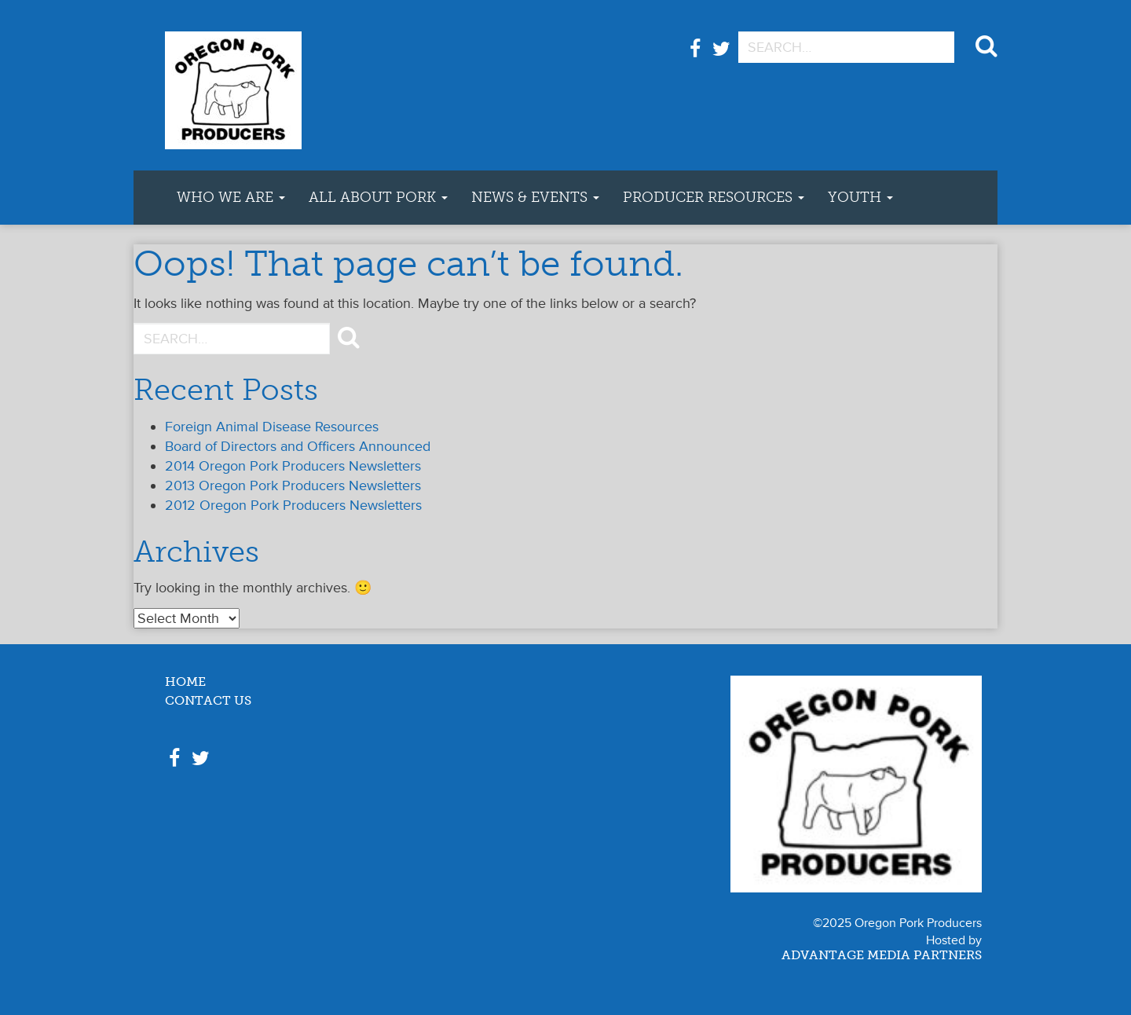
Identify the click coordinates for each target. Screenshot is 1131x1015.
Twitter (721, 57)
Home (185, 682)
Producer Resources (713, 197)
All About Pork (378, 197)
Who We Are (231, 197)
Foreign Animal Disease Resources (272, 426)
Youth (860, 197)
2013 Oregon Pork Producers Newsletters (293, 485)
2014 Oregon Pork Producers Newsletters (293, 466)
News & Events (535, 197)
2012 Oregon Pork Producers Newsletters (293, 505)
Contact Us (208, 701)
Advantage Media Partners (881, 955)
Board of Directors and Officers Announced (297, 446)
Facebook (695, 57)
